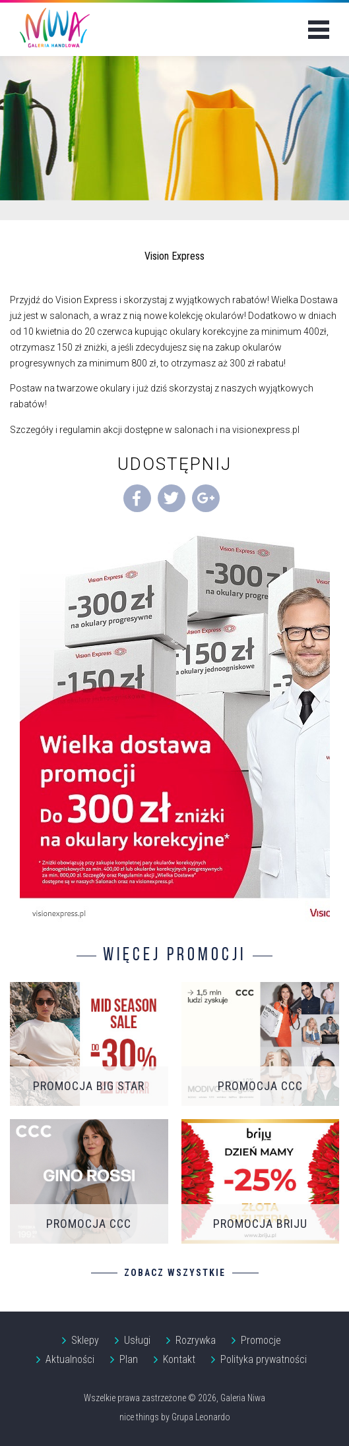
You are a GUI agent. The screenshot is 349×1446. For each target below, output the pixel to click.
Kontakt (179, 1359)
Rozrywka (195, 1340)
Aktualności (70, 1359)
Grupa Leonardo (201, 1417)
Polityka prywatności (263, 1359)
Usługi (137, 1340)
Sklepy (85, 1340)
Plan (128, 1359)
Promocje (261, 1340)
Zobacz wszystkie (175, 1272)
